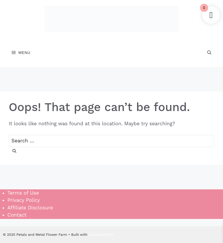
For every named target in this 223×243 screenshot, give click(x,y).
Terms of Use (23, 193)
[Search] (14, 151)
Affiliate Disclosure (30, 208)
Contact (17, 215)
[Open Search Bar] (209, 52)
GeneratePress (101, 235)
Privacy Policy (24, 200)
